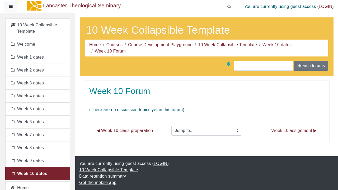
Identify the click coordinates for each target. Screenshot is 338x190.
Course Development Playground (160, 44)
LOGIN (325, 6)
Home (95, 44)
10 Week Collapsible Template (227, 44)
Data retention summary (102, 176)
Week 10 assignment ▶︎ (294, 130)
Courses (114, 44)
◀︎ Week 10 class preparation (125, 130)
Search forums (311, 65)
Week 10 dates (277, 44)
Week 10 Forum (110, 51)
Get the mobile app (97, 182)
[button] (229, 6)
